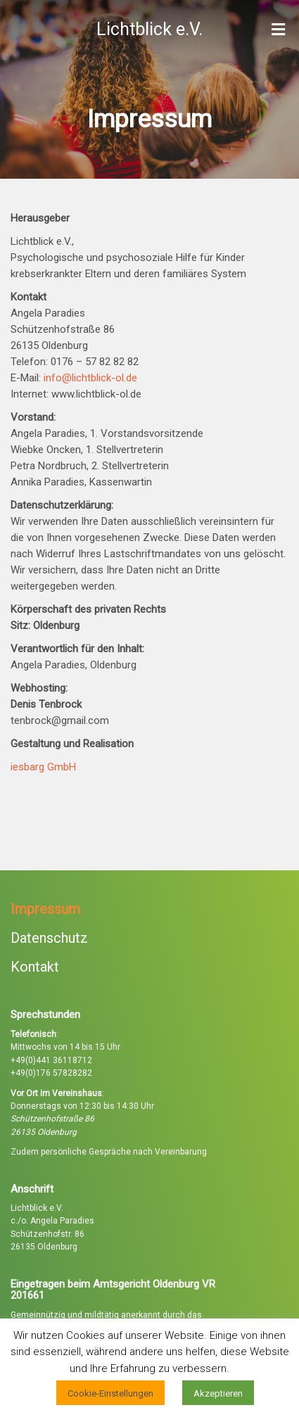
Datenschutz (49, 937)
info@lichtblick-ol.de (90, 377)
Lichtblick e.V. (149, 29)
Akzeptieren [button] (218, 1393)
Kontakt (35, 966)
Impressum (45, 909)
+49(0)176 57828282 (51, 1073)
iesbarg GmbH (43, 767)
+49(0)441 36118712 (51, 1060)
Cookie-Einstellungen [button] (110, 1393)
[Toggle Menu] (278, 30)
